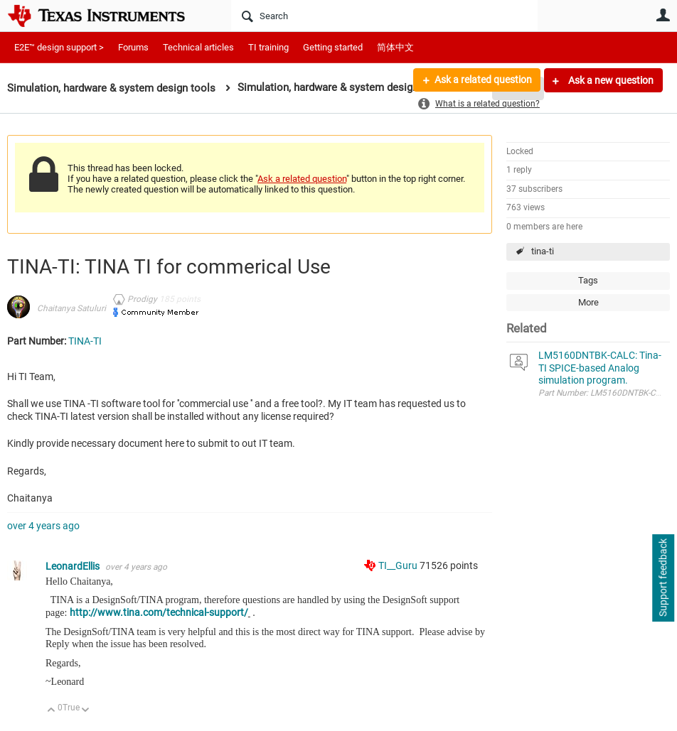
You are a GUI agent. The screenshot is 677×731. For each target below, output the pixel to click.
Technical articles (198, 47)
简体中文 (395, 47)
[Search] (384, 15)
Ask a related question (482, 80)
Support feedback (662, 578)
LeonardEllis (74, 566)
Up (52, 711)
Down (86, 711)
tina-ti (542, 251)
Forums (133, 47)
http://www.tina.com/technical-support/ (159, 612)
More (588, 302)
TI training (268, 47)
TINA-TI (85, 341)
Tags (588, 280)
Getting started (333, 47)
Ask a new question (610, 80)
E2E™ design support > (59, 47)
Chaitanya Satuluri (71, 308)
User (663, 15)
